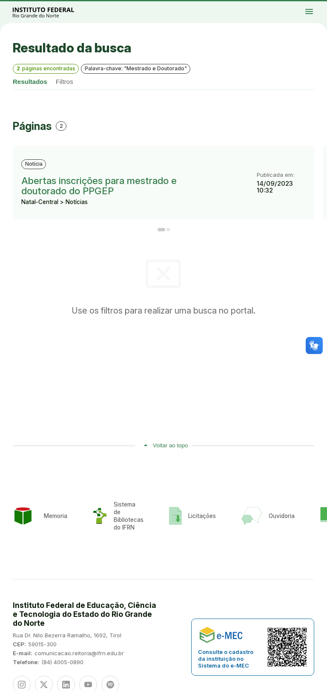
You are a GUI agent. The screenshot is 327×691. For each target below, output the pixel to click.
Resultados (30, 81)
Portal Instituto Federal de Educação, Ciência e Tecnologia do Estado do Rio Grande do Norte (53, 12)
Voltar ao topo (170, 445)
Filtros (64, 81)
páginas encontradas (46, 68)
